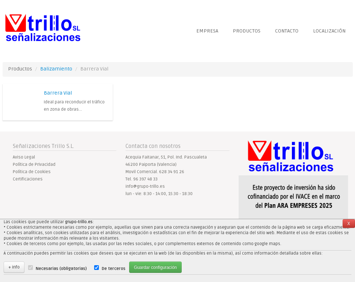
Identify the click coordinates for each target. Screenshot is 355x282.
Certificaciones (28, 179)
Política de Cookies (32, 172)
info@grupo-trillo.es (145, 186)
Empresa (207, 31)
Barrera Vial (58, 93)
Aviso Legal (24, 157)
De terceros (114, 268)
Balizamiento (56, 69)
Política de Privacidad (34, 164)
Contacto (286, 31)
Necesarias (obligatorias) (61, 268)
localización (329, 31)
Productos (247, 31)
